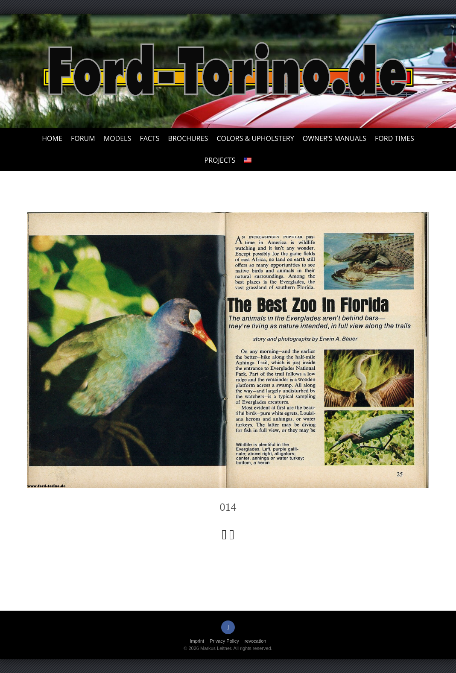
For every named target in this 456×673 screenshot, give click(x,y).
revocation (255, 641)
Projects (220, 160)
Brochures (188, 138)
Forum (83, 138)
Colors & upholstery (255, 138)
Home (52, 138)
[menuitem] (247, 160)
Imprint (197, 641)
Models (117, 138)
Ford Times (394, 138)
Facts (149, 138)
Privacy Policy (224, 641)
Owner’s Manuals (334, 138)
